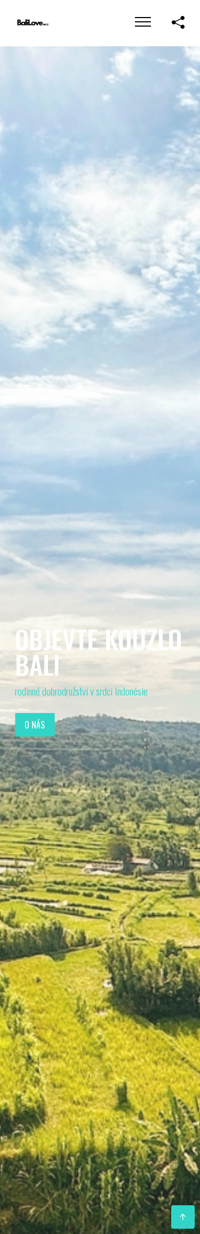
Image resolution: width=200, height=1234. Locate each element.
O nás (35, 724)
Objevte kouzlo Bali (98, 651)
